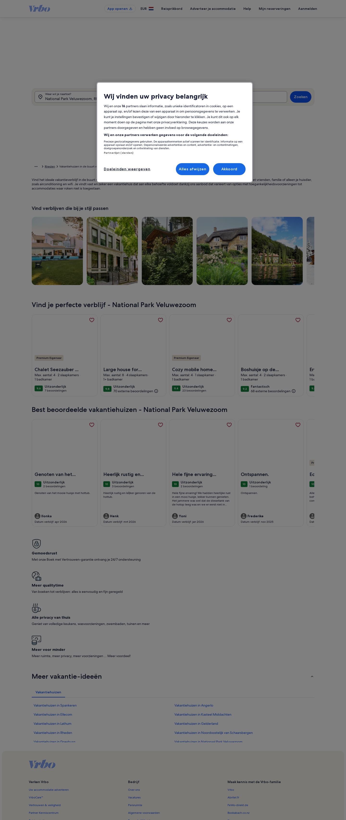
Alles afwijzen (192, 169)
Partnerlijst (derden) (118, 152)
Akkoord (229, 169)
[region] (175, 132)
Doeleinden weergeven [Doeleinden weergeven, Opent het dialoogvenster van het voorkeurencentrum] (127, 169)
